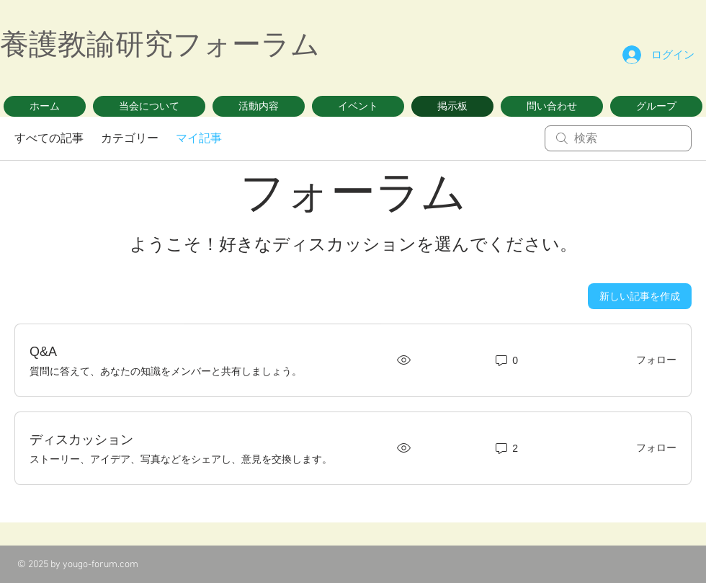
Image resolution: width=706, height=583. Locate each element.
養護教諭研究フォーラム (160, 44)
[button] (149, 106)
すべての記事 (49, 138)
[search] (618, 138)
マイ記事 (199, 138)
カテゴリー (129, 138)
